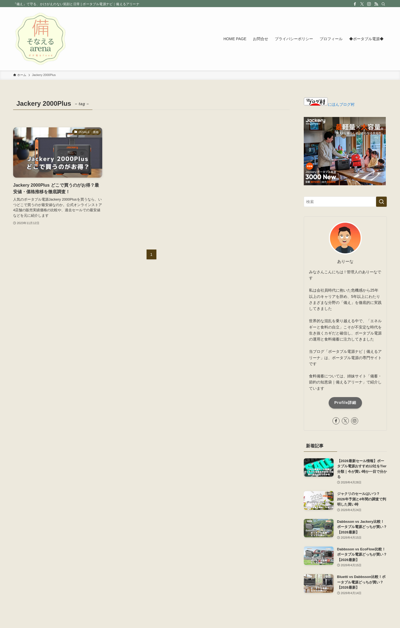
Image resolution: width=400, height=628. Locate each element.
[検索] (383, 4)
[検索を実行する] (381, 201)
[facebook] (354, 4)
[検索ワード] (345, 201)
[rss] (376, 4)
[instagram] (369, 4)
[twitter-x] (362, 4)
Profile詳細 (345, 402)
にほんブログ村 (329, 104)
